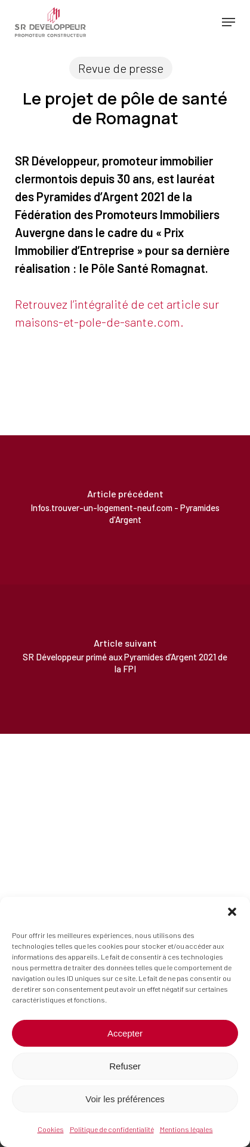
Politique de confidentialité (112, 1129)
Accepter (125, 1033)
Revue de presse (120, 68)
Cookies (51, 1129)
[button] (232, 912)
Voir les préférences (125, 1099)
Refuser (125, 1066)
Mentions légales (186, 1129)
